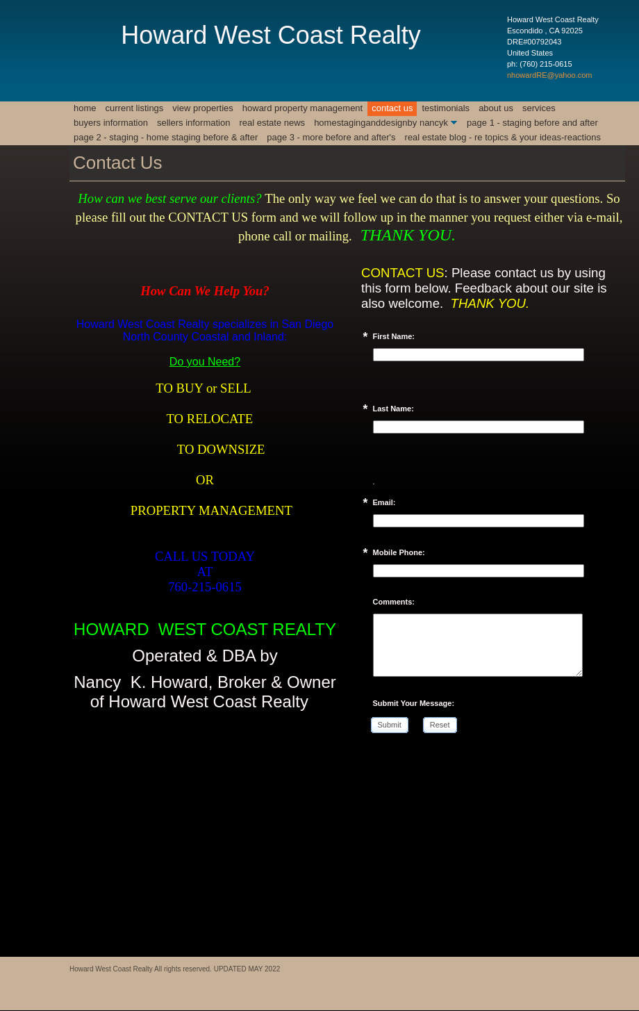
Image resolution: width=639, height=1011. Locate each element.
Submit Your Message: (414, 703)
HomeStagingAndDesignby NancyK (381, 122)
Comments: (394, 602)
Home (85, 108)
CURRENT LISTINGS (135, 108)
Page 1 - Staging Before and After (532, 122)
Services (539, 108)
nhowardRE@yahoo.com (549, 75)
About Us (496, 108)
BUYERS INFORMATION (111, 122)
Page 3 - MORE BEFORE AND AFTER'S (331, 137)
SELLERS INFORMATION (194, 122)
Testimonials (446, 108)
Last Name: (393, 408)
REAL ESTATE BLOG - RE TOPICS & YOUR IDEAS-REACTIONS (503, 137)
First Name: (394, 336)
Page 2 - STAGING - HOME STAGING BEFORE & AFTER (166, 137)
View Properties (202, 108)
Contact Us (392, 108)
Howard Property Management (302, 108)
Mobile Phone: (399, 552)
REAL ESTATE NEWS (272, 122)
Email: (384, 502)
